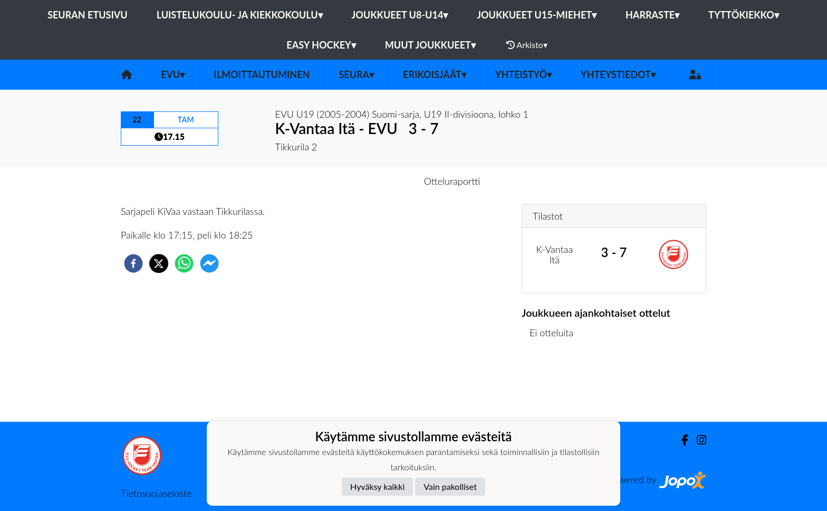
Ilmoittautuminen (262, 74)
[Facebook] (680, 440)
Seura (356, 74)
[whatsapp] (184, 263)
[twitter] (158, 263)
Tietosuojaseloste (156, 493)
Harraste (652, 15)
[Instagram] (697, 440)
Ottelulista (555, 386)
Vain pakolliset (450, 486)
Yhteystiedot (618, 74)
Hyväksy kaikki (377, 486)
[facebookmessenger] (209, 263)
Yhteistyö (523, 74)
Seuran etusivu (87, 15)
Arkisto (526, 45)
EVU (173, 74)
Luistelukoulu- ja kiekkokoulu (240, 15)
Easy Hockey (320, 45)
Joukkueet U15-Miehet (537, 15)
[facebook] (133, 263)
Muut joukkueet (430, 45)
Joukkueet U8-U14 (400, 15)
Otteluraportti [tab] (452, 181)
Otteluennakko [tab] (377, 181)
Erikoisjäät (434, 74)
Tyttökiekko (743, 15)
